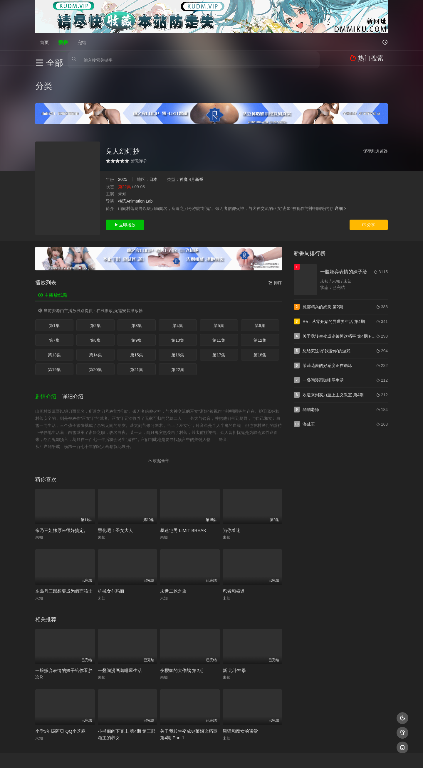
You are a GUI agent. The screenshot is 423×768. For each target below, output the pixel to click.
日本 (153, 147)
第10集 (177, 308)
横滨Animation (131, 169)
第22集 (177, 337)
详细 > (340, 176)
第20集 (95, 337)
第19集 (54, 337)
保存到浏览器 (375, 119)
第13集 (54, 323)
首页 (44, 41)
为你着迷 (231, 493)
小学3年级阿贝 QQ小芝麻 (60, 693)
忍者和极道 (234, 553)
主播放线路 (53, 263)
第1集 (54, 293)
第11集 (218, 308)
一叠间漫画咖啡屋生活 (120, 633)
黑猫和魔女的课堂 (240, 693)
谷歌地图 (259, 756)
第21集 (136, 337)
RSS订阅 (140, 756)
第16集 (177, 323)
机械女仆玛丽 (111, 553)
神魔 (183, 147)
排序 (275, 250)
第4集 (177, 293)
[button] (48, 362)
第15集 (136, 323)
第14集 (95, 323)
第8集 (95, 308)
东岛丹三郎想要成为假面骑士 (64, 553)
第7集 (54, 308)
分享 (368, 193)
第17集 (218, 323)
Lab (149, 169)
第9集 (136, 308)
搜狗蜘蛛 (211, 756)
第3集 (136, 293)
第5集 (219, 293)
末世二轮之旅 (173, 553)
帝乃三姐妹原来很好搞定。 (61, 493)
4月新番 (196, 147)
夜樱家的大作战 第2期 (182, 633)
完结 (82, 41)
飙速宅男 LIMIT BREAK (183, 493)
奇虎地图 (235, 756)
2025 (122, 147)
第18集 (260, 323)
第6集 (260, 293)
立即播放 (124, 193)
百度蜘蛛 (164, 756)
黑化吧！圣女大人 (115, 493)
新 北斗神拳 (234, 633)
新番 (63, 42)
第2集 (95, 293)
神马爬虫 (188, 756)
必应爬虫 (283, 756)
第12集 (260, 308)
